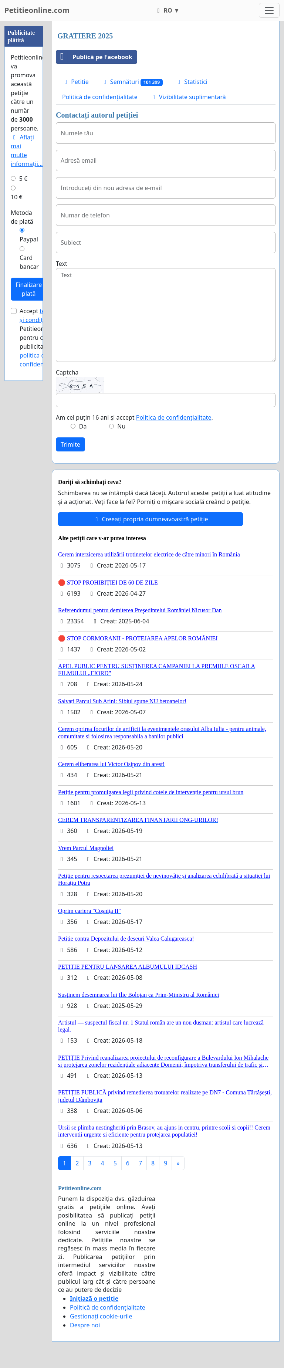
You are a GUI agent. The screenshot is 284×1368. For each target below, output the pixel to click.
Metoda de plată (22, 217)
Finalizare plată (29, 289)
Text (61, 264)
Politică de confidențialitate (100, 97)
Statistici (191, 82)
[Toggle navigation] (269, 10)
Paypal (29, 239)
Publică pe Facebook (94, 57)
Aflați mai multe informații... (27, 150)
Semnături (132, 82)
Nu (121, 426)
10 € (17, 197)
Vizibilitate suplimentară (188, 97)
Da (83, 426)
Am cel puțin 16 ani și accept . (134, 417)
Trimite (70, 444)
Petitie (75, 82)
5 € (23, 179)
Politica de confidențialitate (174, 417)
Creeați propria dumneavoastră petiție (150, 519)
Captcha (67, 372)
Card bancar (29, 262)
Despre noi (85, 1325)
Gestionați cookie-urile (101, 1316)
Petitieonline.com (37, 10)
